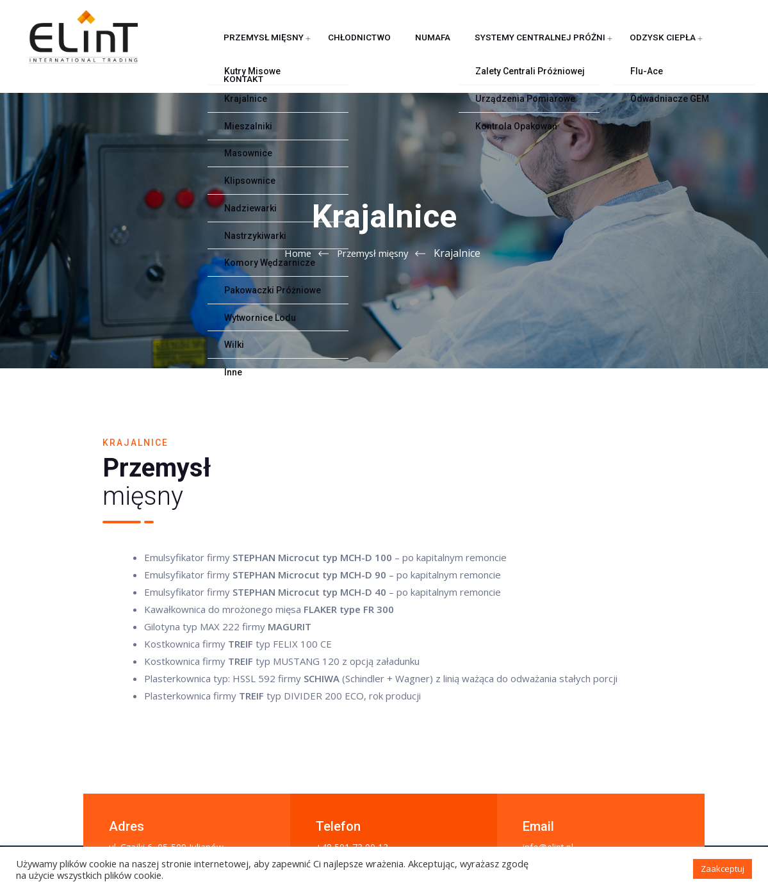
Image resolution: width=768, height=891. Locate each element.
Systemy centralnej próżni (468, 48)
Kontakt (639, 48)
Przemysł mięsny (234, 48)
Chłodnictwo (315, 48)
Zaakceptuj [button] (722, 868)
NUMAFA (376, 48)
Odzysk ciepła (575, 48)
